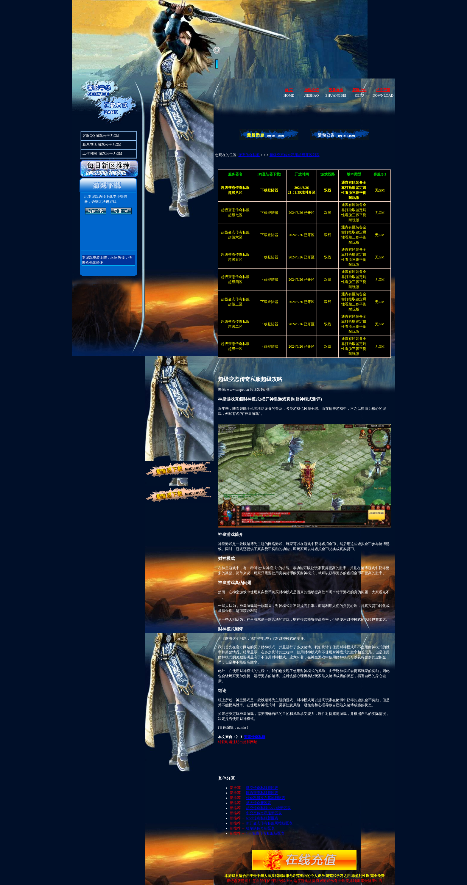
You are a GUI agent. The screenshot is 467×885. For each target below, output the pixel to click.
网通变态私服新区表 (262, 793)
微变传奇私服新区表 (262, 788)
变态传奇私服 (249, 155)
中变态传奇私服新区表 (264, 813)
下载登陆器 (269, 213)
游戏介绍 (311, 90)
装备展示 (336, 90)
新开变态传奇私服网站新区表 (269, 823)
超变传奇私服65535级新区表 (268, 808)
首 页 (289, 90)
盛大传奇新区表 (258, 803)
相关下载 (383, 90)
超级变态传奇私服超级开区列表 (295, 155)
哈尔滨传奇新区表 (260, 828)
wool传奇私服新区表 (262, 818)
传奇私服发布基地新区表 (265, 798)
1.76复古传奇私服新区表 (265, 833)
